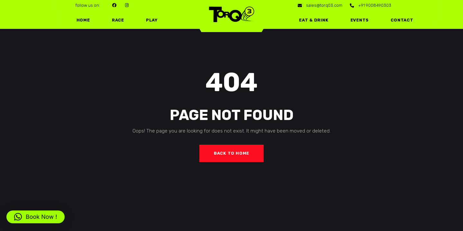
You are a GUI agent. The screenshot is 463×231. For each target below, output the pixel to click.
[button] (35, 216)
